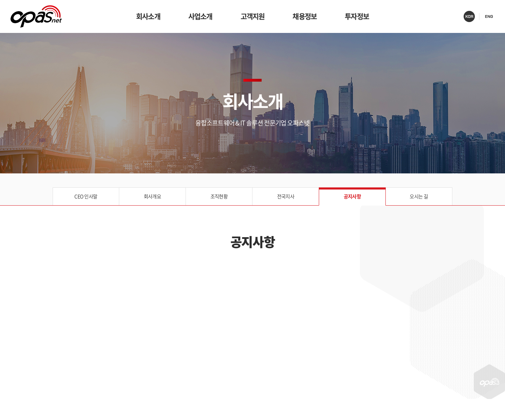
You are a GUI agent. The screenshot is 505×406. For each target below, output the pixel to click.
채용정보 (304, 16)
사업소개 (200, 16)
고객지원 (253, 16)
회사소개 (148, 16)
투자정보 (357, 16)
